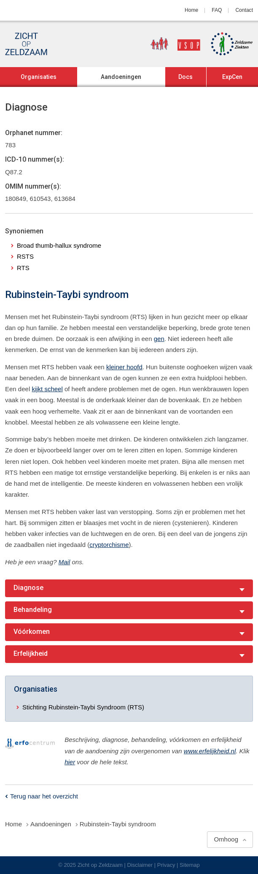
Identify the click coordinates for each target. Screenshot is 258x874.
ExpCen (232, 76)
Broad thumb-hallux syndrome (59, 245)
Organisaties (38, 76)
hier (69, 762)
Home (191, 10)
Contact (244, 10)
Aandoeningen (121, 76)
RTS (23, 267)
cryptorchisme (109, 544)
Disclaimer (140, 865)
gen (159, 338)
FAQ (217, 10)
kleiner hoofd (124, 367)
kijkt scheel (47, 388)
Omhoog (226, 839)
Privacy (166, 865)
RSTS (25, 256)
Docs (185, 76)
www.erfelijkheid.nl (210, 751)
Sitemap (190, 865)
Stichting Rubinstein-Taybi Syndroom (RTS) (83, 707)
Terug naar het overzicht (44, 796)
